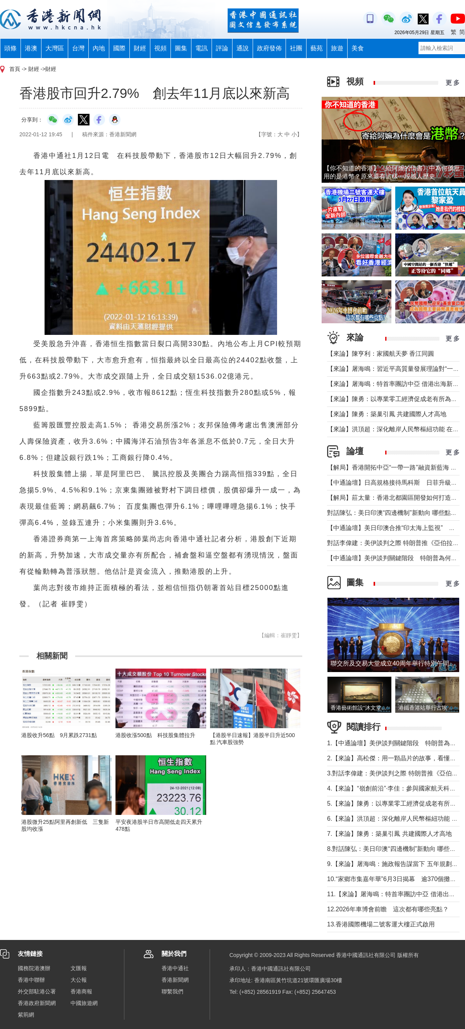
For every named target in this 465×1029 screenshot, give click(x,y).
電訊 (201, 48)
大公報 (79, 980)
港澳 (31, 48)
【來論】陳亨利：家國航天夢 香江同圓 (380, 353)
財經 (140, 48)
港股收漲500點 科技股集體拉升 (155, 735)
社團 (296, 48)
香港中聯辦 (31, 980)
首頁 (14, 69)
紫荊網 (26, 1015)
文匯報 (79, 968)
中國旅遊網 (84, 1003)
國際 (119, 48)
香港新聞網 (175, 980)
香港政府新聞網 (37, 1003)
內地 (99, 48)
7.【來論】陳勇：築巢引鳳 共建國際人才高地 (389, 833)
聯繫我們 (172, 991)
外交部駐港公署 (37, 991)
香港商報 (81, 991)
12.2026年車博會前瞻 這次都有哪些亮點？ (388, 909)
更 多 (453, 82)
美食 (357, 48)
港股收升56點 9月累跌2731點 (59, 735)
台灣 (78, 48)
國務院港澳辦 (34, 968)
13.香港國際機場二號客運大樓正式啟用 (381, 924)
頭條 (10, 48)
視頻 (160, 48)
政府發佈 (269, 48)
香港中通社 (175, 968)
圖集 (181, 48)
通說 (242, 48)
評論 (222, 48)
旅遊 (337, 48)
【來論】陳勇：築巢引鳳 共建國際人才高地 (386, 414)
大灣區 (54, 48)
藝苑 (316, 48)
